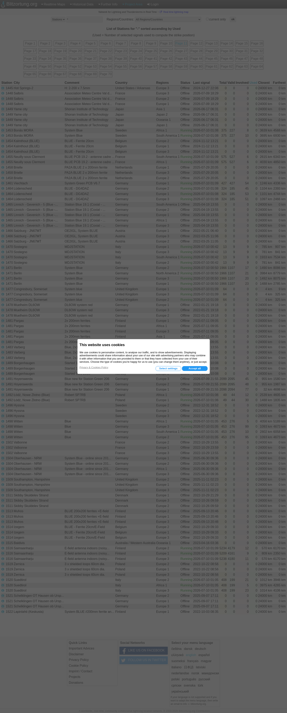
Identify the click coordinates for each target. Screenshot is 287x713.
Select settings (168, 368)
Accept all (195, 368)
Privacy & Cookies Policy (94, 367)
